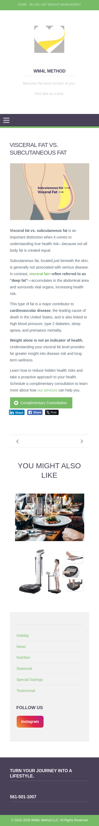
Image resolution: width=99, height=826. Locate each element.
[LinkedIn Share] (17, 412)
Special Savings (30, 679)
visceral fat (39, 274)
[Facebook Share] (35, 412)
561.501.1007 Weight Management (55, 4)
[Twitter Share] (52, 412)
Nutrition (23, 657)
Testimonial (26, 691)
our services (47, 390)
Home (22, 4)
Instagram (30, 721)
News (21, 646)
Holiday (23, 635)
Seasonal (24, 668)
